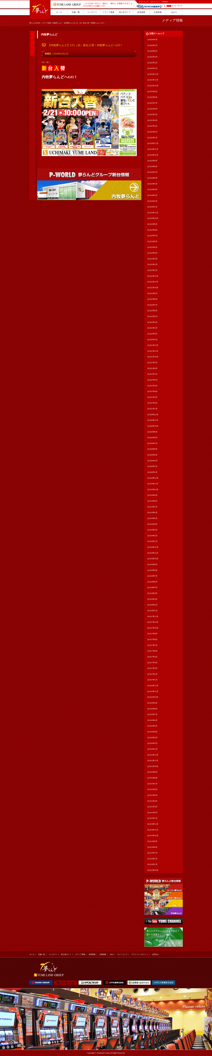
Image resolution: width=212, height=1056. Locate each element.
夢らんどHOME (34, 23)
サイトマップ (143, 2)
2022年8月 (153, 299)
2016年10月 (153, 697)
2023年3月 (153, 259)
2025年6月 (153, 109)
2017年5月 (153, 657)
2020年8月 (153, 437)
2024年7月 (153, 172)
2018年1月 (153, 611)
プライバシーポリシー (139, 954)
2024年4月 (153, 189)
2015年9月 (153, 772)
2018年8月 (153, 570)
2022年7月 (153, 305)
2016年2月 (153, 743)
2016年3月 (153, 738)
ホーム (31, 954)
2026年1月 (153, 68)
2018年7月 (153, 576)
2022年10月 (153, 288)
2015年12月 (153, 755)
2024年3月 (153, 195)
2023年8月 (153, 230)
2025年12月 (153, 74)
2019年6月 (153, 512)
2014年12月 (153, 824)
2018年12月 (153, 547)
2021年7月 (153, 374)
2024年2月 (153, 201)
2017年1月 (153, 680)
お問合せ (165, 2)
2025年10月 (153, 86)
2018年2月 (153, 605)
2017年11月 (153, 622)
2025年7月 (153, 103)
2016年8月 (153, 709)
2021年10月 (153, 357)
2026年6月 (153, 39)
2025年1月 (153, 138)
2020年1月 (153, 472)
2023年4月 (153, 253)
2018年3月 (153, 599)
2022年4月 (153, 322)
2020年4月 (153, 455)
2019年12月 (153, 478)
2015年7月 (153, 784)
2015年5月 (153, 795)
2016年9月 (153, 703)
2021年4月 (153, 391)
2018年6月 (153, 582)
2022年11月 (153, 282)
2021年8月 (153, 368)
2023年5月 (153, 247)
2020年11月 (153, 420)
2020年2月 (153, 466)
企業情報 (102, 954)
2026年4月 (153, 51)
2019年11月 (153, 484)
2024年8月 (153, 166)
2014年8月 (153, 847)
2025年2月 (153, 132)
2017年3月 (153, 668)
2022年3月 (153, 328)
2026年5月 (153, 45)
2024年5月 (153, 184)
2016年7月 (153, 714)
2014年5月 (153, 859)
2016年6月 (153, 720)
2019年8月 (153, 501)
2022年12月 (153, 276)
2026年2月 (153, 63)
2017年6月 (153, 651)
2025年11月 (153, 80)
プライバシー (155, 2)
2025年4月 (153, 120)
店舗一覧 (41, 954)
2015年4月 (153, 801)
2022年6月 (153, 311)
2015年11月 (153, 760)
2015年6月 (153, 789)
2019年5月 (153, 518)
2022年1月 (153, 340)
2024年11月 (153, 149)
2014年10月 (153, 835)
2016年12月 (153, 686)
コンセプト (53, 954)
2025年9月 (153, 91)
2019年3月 (153, 530)
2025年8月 (153, 97)
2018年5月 (153, 587)
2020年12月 (153, 414)
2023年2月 (153, 264)
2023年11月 (153, 213)
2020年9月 (153, 432)
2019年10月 (153, 489)
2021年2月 (153, 403)
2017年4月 (153, 663)
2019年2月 (153, 536)
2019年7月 (153, 507)
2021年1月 (153, 409)
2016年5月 (153, 726)
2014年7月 (153, 853)
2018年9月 (153, 564)
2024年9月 (153, 161)
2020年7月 (153, 443)
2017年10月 (153, 628)
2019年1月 (153, 541)
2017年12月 (153, 616)
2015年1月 (153, 818)
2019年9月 (153, 495)
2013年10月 (153, 870)
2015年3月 (153, 807)
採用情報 (92, 954)
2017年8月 (153, 639)
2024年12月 (153, 143)
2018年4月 (153, 593)
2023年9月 (153, 224)
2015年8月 (153, 778)
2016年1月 (153, 749)
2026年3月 (153, 57)
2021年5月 (153, 386)
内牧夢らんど (57, 23)
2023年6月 (153, 241)
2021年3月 (153, 397)
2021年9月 (153, 363)
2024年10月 (153, 155)
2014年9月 (153, 841)
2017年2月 (153, 674)
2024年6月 (153, 178)
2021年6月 (153, 380)
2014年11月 (153, 830)
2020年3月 (153, 461)
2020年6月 (153, 449)
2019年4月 (153, 524)
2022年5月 (153, 316)
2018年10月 (153, 559)
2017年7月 (153, 645)
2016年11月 (153, 691)
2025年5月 (153, 114)
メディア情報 (46, 23)
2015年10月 (153, 766)
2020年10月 (153, 426)
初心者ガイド (66, 954)
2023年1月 (153, 270)
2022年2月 (153, 334)
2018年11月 (153, 553)
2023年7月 (153, 236)
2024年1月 (153, 207)
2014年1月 (153, 864)
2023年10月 (153, 218)
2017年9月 (153, 634)
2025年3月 (153, 126)
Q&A (112, 954)
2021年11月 (153, 351)
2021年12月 (153, 345)
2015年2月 (153, 812)
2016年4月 (153, 732)
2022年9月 (153, 293)
